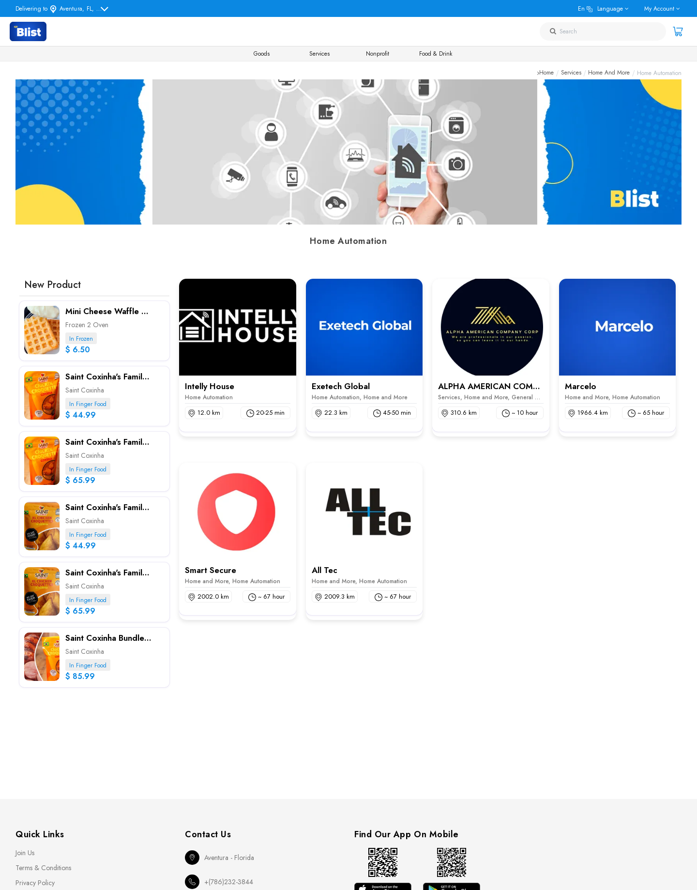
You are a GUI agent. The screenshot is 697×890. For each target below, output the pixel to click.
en (600, 8)
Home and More (609, 73)
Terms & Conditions (43, 868)
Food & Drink (435, 53)
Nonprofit (377, 53)
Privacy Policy (35, 883)
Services (319, 53)
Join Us (24, 853)
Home (546, 73)
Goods (262, 53)
